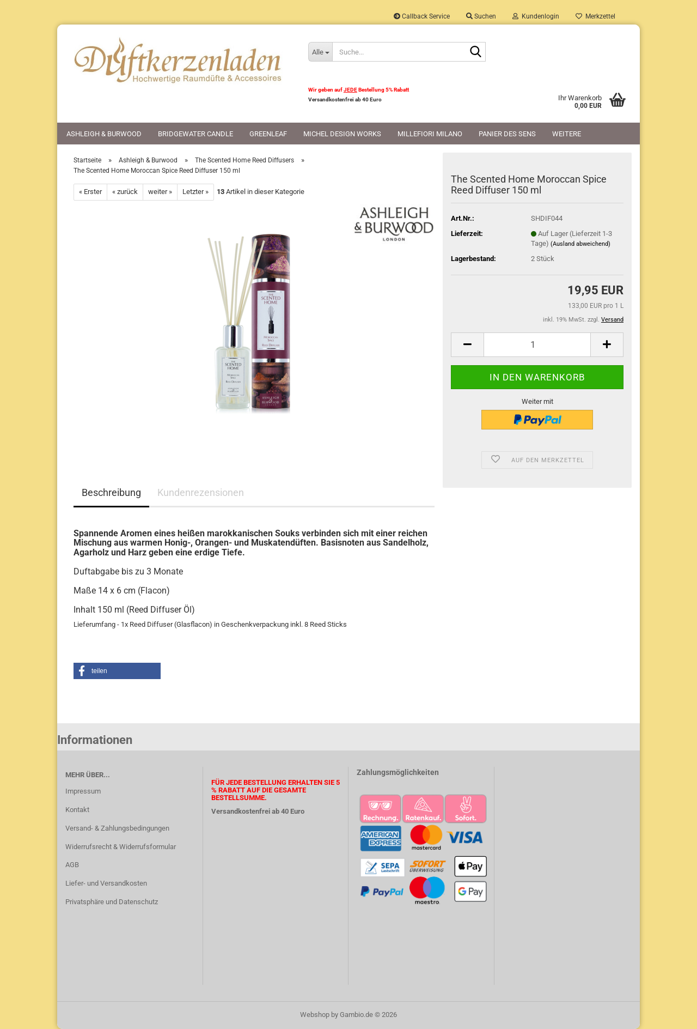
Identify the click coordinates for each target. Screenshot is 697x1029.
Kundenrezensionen (200, 492)
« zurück (125, 191)
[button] (467, 344)
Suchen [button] (481, 16)
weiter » (160, 191)
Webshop (314, 1014)
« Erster (90, 191)
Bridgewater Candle (195, 134)
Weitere (566, 134)
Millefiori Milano (430, 134)
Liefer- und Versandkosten (106, 883)
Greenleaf (268, 134)
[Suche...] (320, 52)
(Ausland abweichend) (580, 243)
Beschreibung (111, 492)
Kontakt (77, 810)
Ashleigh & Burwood (104, 134)
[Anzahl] (537, 344)
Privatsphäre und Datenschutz (111, 902)
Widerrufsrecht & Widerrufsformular (120, 847)
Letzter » (195, 191)
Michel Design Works (342, 134)
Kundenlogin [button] (535, 16)
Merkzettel (595, 16)
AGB (72, 865)
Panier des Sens (507, 134)
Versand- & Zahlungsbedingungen (117, 828)
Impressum (83, 791)
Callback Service (422, 16)
